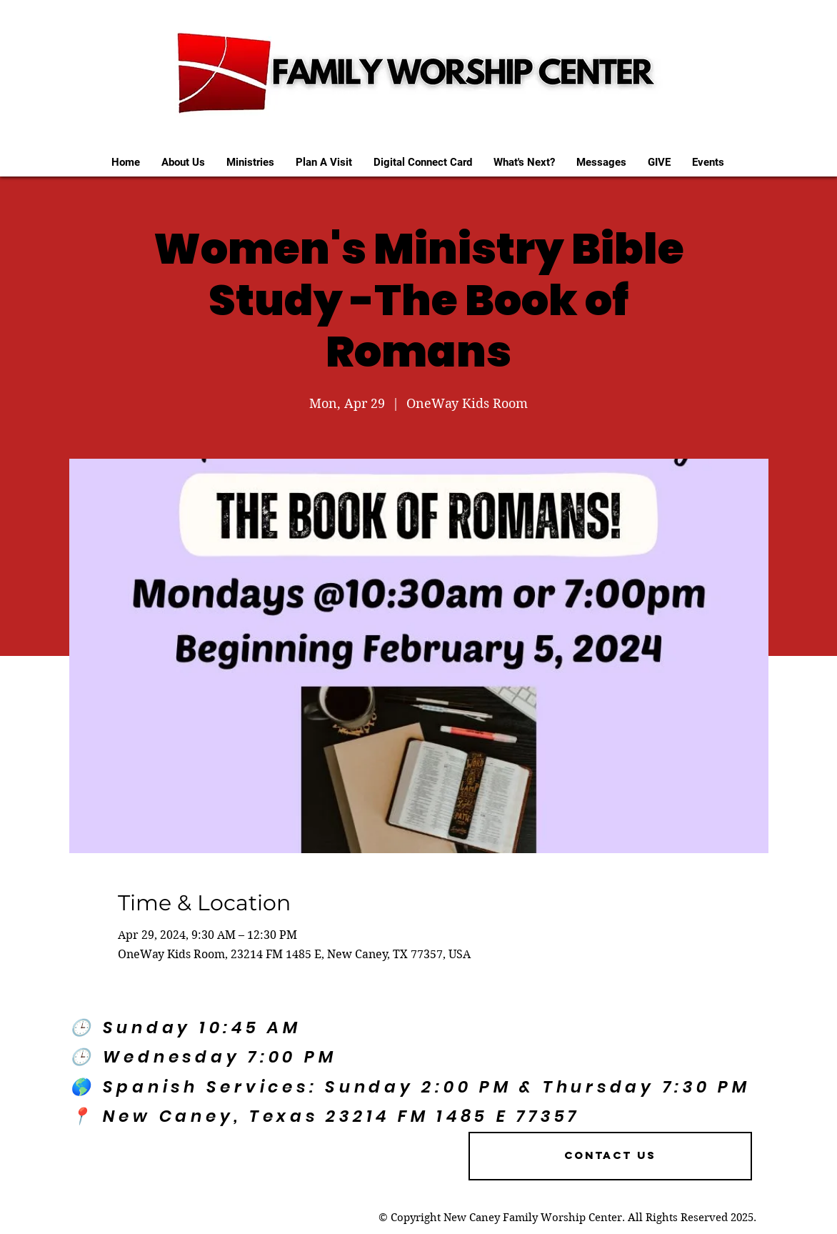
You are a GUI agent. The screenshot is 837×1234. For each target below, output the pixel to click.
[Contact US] (610, 1156)
